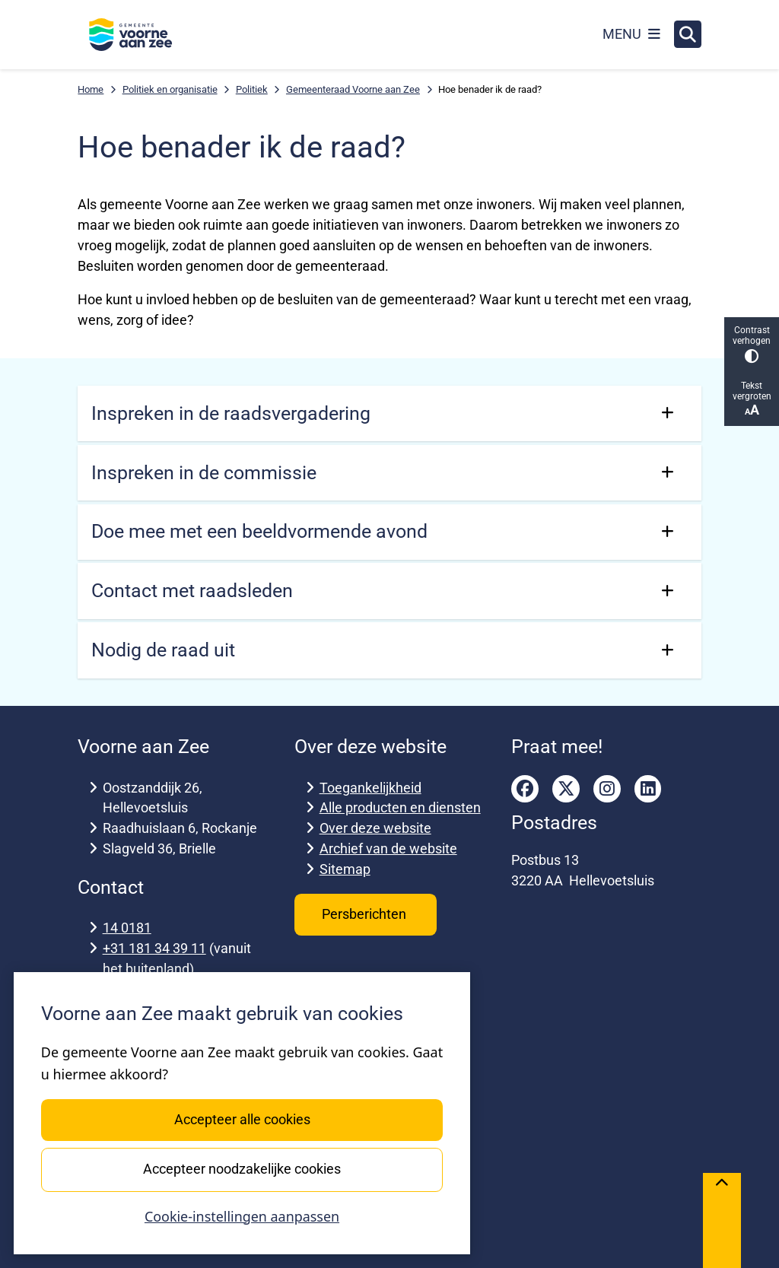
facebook (525, 788)
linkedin (648, 788)
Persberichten (365, 914)
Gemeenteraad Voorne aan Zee (353, 89)
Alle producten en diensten (400, 807)
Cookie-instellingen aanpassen (242, 1216)
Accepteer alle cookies (241, 1119)
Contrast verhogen (751, 344)
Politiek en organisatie (170, 89)
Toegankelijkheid (370, 788)
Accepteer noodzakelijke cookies (242, 1169)
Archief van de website (388, 848)
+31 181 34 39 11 (154, 948)
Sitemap (345, 869)
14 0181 (127, 928)
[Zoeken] (687, 33)
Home (90, 89)
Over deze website (375, 828)
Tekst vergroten (751, 399)
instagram (607, 788)
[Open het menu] (631, 34)
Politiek (252, 89)
